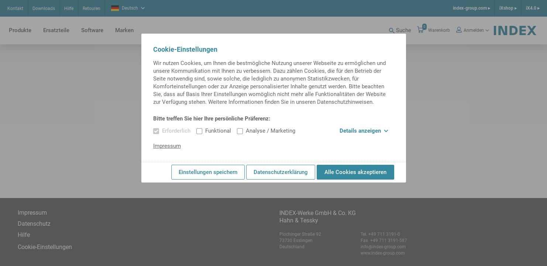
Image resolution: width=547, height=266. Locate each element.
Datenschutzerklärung (281, 172)
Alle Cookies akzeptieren (355, 172)
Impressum (167, 146)
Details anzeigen (364, 130)
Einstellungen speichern (208, 172)
